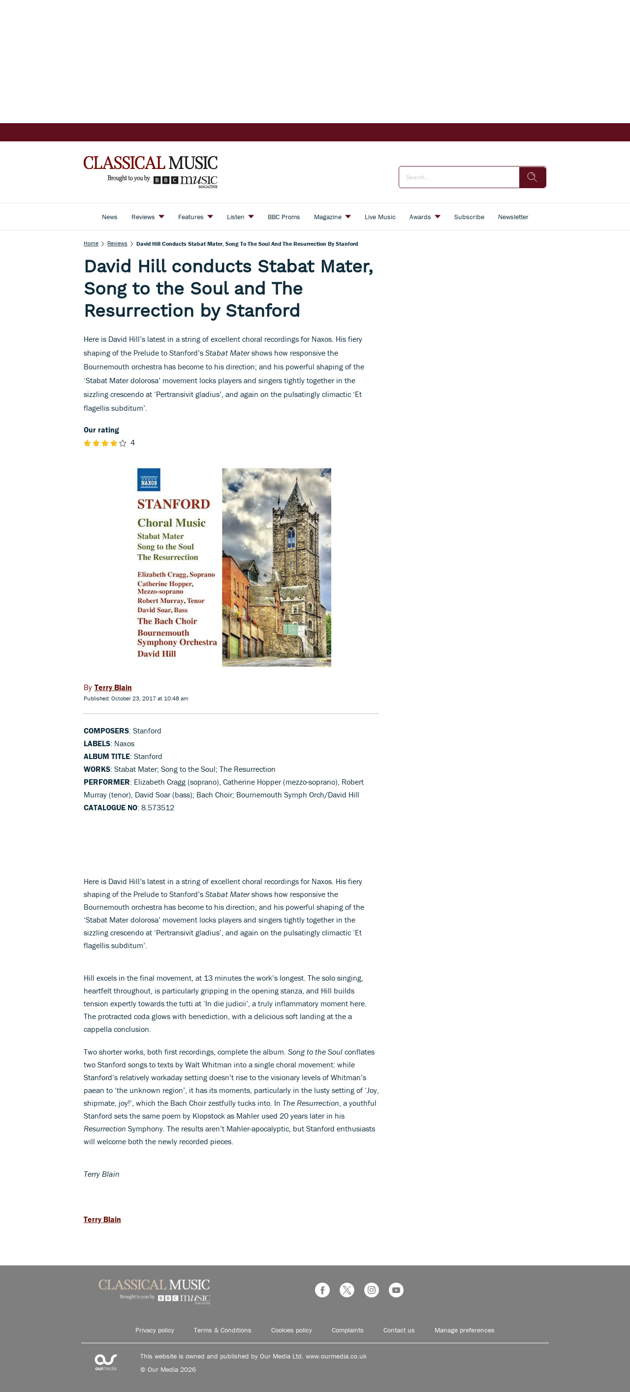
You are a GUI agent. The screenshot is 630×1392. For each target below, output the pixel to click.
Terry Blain (102, 1219)
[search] (532, 177)
